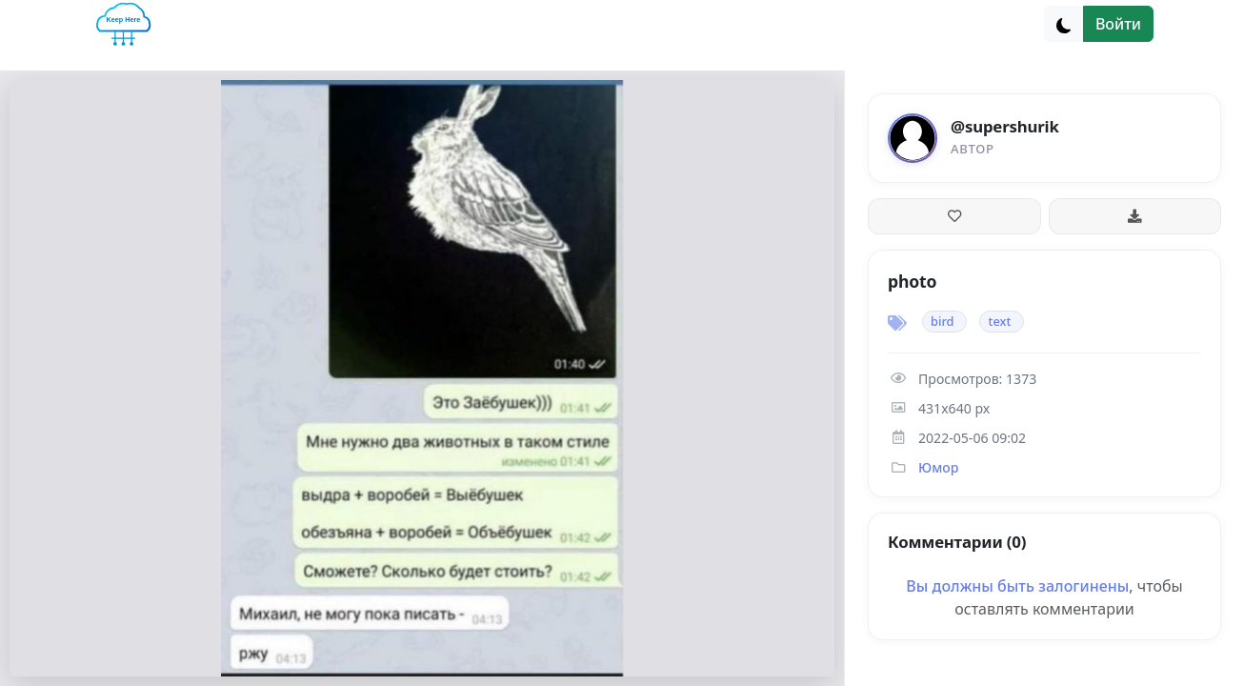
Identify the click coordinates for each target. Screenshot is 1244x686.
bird (942, 321)
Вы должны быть (972, 585)
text (999, 321)
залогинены (1083, 585)
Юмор (938, 467)
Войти (1118, 23)
